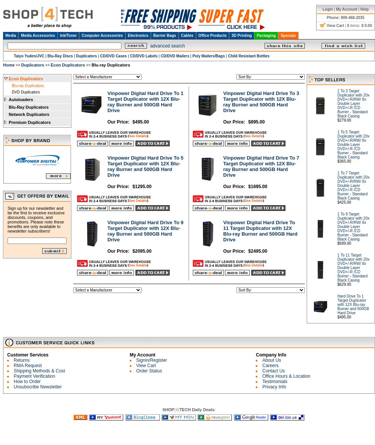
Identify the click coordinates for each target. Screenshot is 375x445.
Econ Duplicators (68, 65)
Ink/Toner (68, 35)
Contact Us (273, 371)
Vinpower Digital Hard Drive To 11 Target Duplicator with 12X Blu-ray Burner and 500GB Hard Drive (260, 231)
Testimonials (274, 381)
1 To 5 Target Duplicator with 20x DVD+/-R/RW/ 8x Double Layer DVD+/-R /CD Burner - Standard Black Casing (353, 144)
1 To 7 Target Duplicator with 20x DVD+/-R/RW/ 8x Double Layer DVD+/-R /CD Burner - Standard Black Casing (353, 185)
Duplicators (32, 65)
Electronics (138, 35)
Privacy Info (274, 387)
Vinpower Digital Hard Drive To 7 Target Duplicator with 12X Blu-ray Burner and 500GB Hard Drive (261, 166)
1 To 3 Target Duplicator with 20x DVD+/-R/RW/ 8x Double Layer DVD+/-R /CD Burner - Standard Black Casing (353, 103)
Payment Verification (34, 376)
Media (10, 35)
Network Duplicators (29, 114)
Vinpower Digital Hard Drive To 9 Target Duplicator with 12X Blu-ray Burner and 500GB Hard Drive (145, 231)
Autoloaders (21, 99)
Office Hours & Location (286, 376)
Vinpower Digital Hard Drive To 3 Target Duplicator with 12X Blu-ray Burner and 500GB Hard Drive (261, 101)
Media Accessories (38, 35)
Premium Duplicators (30, 122)
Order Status (149, 371)
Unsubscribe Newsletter (38, 387)
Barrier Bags (164, 35)
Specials (288, 35)
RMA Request (28, 365)
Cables (187, 35)
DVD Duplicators (26, 92)
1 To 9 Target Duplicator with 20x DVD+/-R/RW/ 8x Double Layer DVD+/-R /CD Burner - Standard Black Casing (353, 226)
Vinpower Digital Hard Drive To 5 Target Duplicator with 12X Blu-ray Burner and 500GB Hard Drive (145, 166)
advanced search (167, 46)
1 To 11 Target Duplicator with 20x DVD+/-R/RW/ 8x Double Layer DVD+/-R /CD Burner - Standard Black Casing (353, 267)
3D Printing (242, 35)
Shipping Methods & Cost (39, 371)
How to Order (27, 381)
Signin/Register (151, 360)
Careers (270, 365)
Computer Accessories (102, 35)
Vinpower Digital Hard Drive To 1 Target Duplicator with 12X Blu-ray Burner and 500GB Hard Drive (145, 101)
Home (9, 65)
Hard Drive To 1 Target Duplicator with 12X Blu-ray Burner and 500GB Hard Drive (353, 304)
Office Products (213, 35)
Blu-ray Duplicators (28, 86)
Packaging (266, 35)
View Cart (146, 365)
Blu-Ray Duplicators (29, 107)
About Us (271, 360)
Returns (22, 360)
